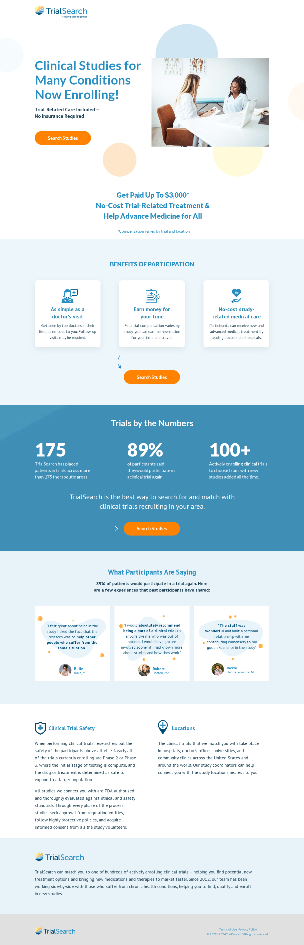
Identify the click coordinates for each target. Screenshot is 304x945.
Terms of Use (228, 929)
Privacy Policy (247, 929)
